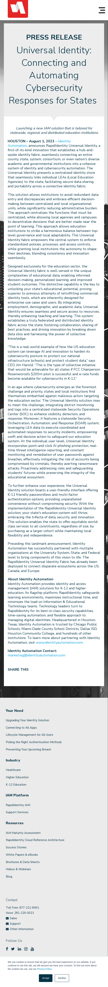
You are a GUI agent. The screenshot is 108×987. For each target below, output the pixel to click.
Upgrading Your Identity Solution (27, 720)
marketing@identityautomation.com (36, 655)
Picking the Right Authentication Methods (34, 742)
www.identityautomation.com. (59, 642)
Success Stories (16, 847)
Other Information (22, 929)
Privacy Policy (44, 969)
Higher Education (17, 777)
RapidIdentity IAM (18, 805)
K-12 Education (16, 785)
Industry (13, 760)
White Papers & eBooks (22, 855)
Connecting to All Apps (21, 728)
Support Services (17, 812)
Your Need (14, 711)
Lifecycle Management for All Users (29, 735)
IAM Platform (17, 795)
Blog (9, 876)
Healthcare (13, 770)
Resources (14, 823)
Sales (13, 918)
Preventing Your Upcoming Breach (28, 749)
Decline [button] (62, 978)
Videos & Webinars (18, 869)
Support (15, 924)
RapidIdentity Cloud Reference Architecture (35, 840)
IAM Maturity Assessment (23, 833)
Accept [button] (45, 978)
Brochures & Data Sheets (23, 862)
